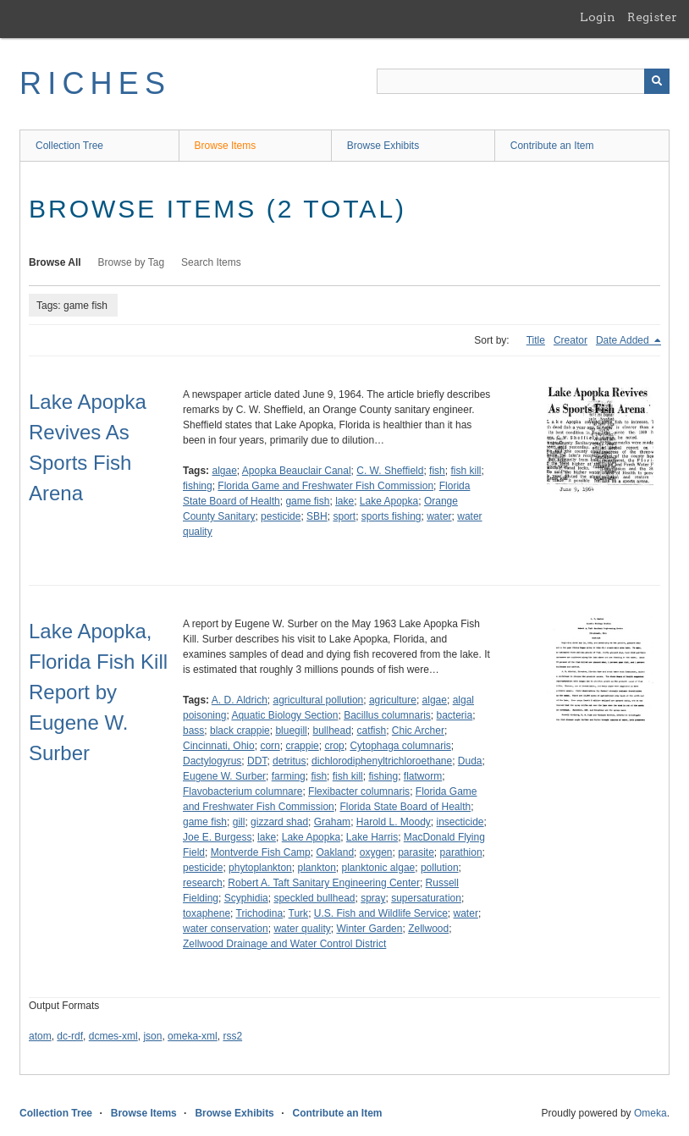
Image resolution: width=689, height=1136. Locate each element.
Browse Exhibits (383, 146)
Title (535, 340)
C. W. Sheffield (389, 471)
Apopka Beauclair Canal (296, 471)
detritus (289, 761)
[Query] (523, 81)
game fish (307, 501)
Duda (470, 761)
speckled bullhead (314, 898)
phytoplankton (260, 868)
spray (373, 898)
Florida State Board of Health (405, 807)
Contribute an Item (552, 146)
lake (344, 501)
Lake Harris (372, 837)
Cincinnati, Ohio (219, 746)
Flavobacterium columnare (242, 791)
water (439, 516)
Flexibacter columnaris (359, 791)
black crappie (240, 730)
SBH (317, 516)
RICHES (95, 83)
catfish (372, 730)
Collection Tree (69, 146)
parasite (416, 852)
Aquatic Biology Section (284, 715)
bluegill (290, 730)
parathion (461, 852)
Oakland (335, 852)
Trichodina (260, 913)
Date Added (624, 340)
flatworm (423, 776)
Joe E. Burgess (217, 837)
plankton (316, 868)
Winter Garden (369, 929)
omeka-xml (193, 1036)
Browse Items (225, 146)
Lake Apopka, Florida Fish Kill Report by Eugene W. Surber (98, 692)
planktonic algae (379, 868)
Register (652, 17)
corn (269, 746)
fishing (197, 486)
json (152, 1036)
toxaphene (206, 913)
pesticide (280, 516)
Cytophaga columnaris (400, 746)
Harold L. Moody (393, 822)
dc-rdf (70, 1036)
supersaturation (426, 898)
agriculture (392, 700)
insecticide (460, 822)
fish (437, 471)
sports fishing (391, 516)
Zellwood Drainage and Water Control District (284, 944)
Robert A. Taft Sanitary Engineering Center (324, 883)
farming (289, 776)
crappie (301, 746)
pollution (440, 868)
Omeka (650, 1113)
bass (193, 730)
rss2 (232, 1036)
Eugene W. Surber (224, 776)
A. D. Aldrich (239, 700)
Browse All (55, 262)
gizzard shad (279, 822)
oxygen (376, 852)
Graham (332, 822)
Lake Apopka (389, 501)
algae (224, 471)
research (203, 883)
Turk (299, 913)
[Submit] (657, 81)
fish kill (465, 471)
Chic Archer (418, 730)
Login (597, 17)
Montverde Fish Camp (261, 852)
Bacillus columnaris (387, 715)
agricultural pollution (318, 700)
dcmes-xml (113, 1036)
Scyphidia (246, 898)
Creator (570, 340)
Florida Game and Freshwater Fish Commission (325, 486)
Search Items (211, 262)
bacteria (455, 715)
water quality (301, 929)
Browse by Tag (131, 262)
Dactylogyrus (212, 761)
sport (344, 516)
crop (334, 746)
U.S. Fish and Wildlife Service (381, 913)
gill (239, 822)
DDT (257, 761)
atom (40, 1036)
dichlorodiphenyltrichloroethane (381, 761)
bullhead (331, 730)
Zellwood (428, 929)
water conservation (225, 929)
